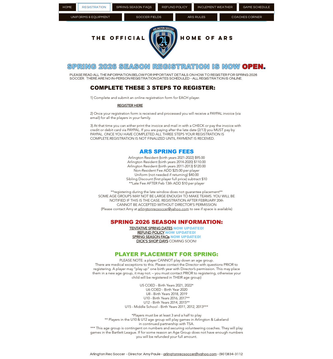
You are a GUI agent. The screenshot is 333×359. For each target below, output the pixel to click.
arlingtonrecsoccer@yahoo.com (163, 209)
